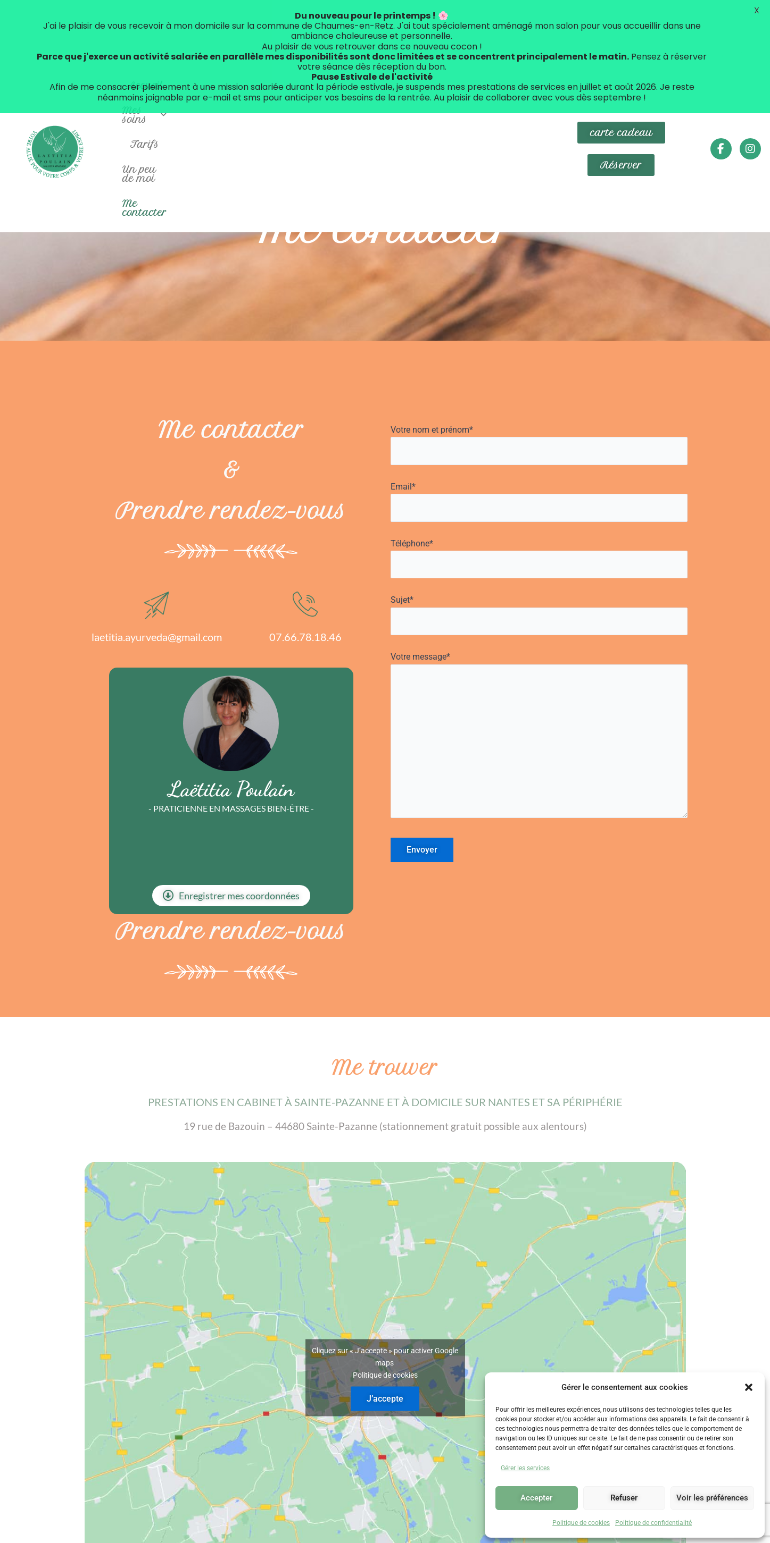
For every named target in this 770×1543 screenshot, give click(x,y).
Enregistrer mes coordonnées (231, 834)
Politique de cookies (581, 1523)
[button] (748, 1387)
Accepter (536, 1498)
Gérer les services (525, 1468)
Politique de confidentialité (653, 1523)
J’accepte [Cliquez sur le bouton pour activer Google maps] (385, 1337)
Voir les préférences (712, 1498)
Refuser (623, 1498)
